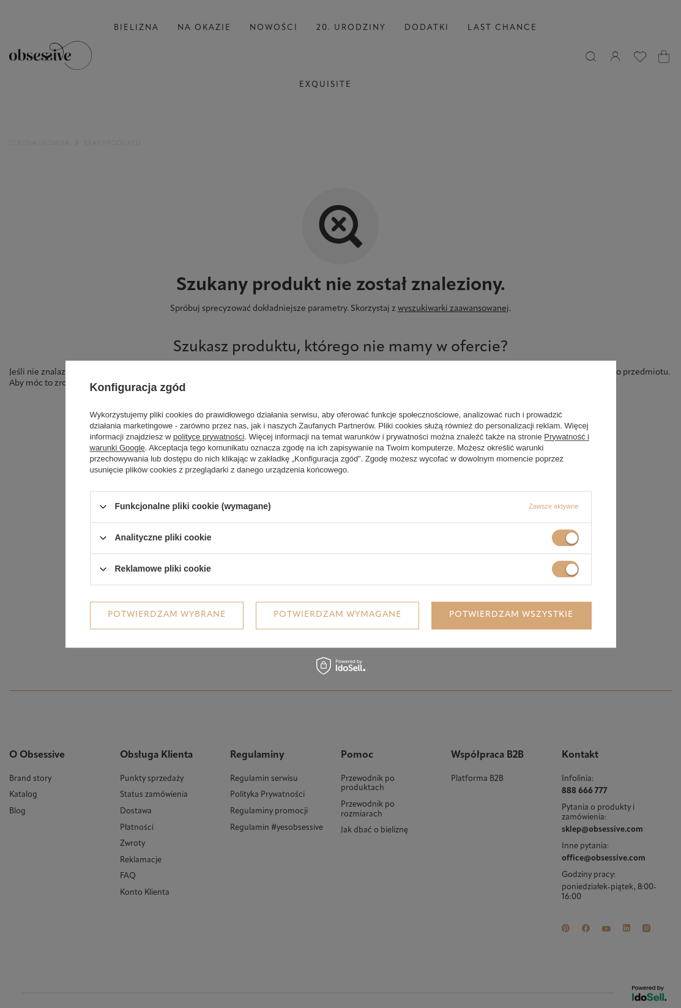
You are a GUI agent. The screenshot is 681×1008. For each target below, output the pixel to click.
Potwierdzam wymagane (337, 614)
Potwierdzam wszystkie (511, 614)
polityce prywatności (208, 436)
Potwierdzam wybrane (167, 614)
